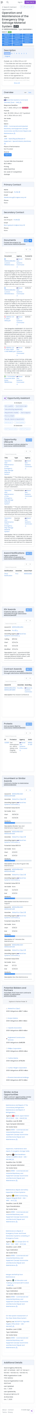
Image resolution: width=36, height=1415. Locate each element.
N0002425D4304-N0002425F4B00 (10, 689)
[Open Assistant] (32, 1411)
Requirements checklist (11, 412)
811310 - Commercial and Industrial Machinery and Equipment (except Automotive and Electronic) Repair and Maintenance (17, 1134)
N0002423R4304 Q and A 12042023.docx (9, 292)
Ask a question (9, 406)
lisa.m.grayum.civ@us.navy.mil (14, 225)
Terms (4, 1412)
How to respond (25, 412)
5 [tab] (19, 53)
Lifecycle (27, 37)
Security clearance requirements (14, 419)
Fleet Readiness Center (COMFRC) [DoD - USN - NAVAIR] (17, 1157)
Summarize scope (21, 406)
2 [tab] (26, 53)
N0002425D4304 (29, 574)
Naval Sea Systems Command (20, 262)
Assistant (17, 37)
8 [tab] (11, 53)
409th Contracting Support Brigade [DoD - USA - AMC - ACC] (17, 1198)
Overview (17, 34)
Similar (7, 44)
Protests (7, 42)
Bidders (28, 42)
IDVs (17, 40)
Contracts (27, 40)
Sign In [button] (20, 2)
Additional (17, 44)
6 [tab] (16, 53)
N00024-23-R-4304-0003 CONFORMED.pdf (10, 349)
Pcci (16, 574)
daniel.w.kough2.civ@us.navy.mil (15, 197)
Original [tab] (7, 56)
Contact (11, 1410)
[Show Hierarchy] (20, 102)
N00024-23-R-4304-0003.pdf (9, 319)
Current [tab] (7, 53)
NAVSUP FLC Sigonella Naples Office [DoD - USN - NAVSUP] (17, 1324)
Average (7, 174)
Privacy (10, 1412)
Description (7, 34)
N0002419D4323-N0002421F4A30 (13, 833)
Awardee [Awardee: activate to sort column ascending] (18, 571)
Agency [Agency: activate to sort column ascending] (19, 256)
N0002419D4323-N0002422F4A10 (13, 908)
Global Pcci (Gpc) (18, 799)
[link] (30, 249)
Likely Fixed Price (9, 169)
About (4, 1410)
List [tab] (25, 92)
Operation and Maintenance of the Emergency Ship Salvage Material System (9, 467)
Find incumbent (9, 416)
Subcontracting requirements (13, 409)
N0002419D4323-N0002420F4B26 (13, 795)
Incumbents (17, 42)
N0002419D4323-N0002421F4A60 (13, 870)
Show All (17, 83)
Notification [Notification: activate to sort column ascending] (8, 571)
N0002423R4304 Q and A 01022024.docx (9, 263)
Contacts (27, 34)
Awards (7, 40)
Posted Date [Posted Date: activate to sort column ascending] (29, 256)
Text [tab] (29, 92)
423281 (6, 743)
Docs (7, 37)
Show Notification (8, 575)
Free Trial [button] (30, 2)
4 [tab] (21, 53)
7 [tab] (14, 53)
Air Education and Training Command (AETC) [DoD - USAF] (17, 1282)
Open (7, 155)
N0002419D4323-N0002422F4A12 (13, 946)
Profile (17, 192)
